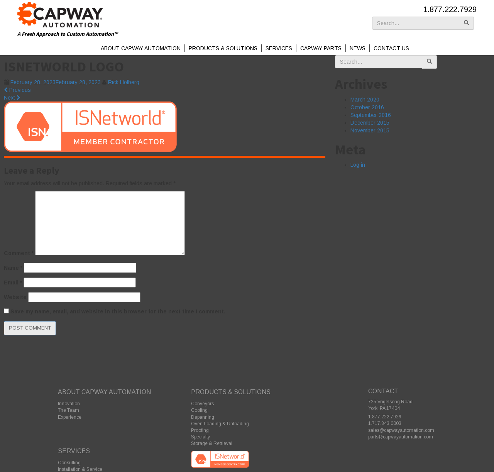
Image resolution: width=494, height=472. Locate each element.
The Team (68, 410)
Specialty (200, 437)
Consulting (69, 462)
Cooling (199, 410)
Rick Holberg (123, 82)
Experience (69, 417)
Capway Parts (321, 48)
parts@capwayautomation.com (400, 437)
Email (13, 282)
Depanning (202, 417)
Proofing (200, 430)
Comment (19, 253)
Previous (17, 90)
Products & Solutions (223, 48)
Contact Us (391, 48)
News (357, 48)
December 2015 (369, 123)
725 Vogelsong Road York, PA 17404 (390, 405)
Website (15, 297)
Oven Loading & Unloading (220, 423)
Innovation (69, 403)
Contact (383, 391)
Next (12, 98)
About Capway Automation (141, 48)
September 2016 (370, 115)
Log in (357, 165)
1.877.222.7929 (450, 9)
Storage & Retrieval (211, 443)
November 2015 (369, 130)
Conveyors (202, 403)
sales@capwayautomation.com (401, 430)
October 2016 (367, 107)
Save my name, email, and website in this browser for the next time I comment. (117, 311)
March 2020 (364, 99)
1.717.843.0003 (384, 423)
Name (13, 268)
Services (279, 48)
